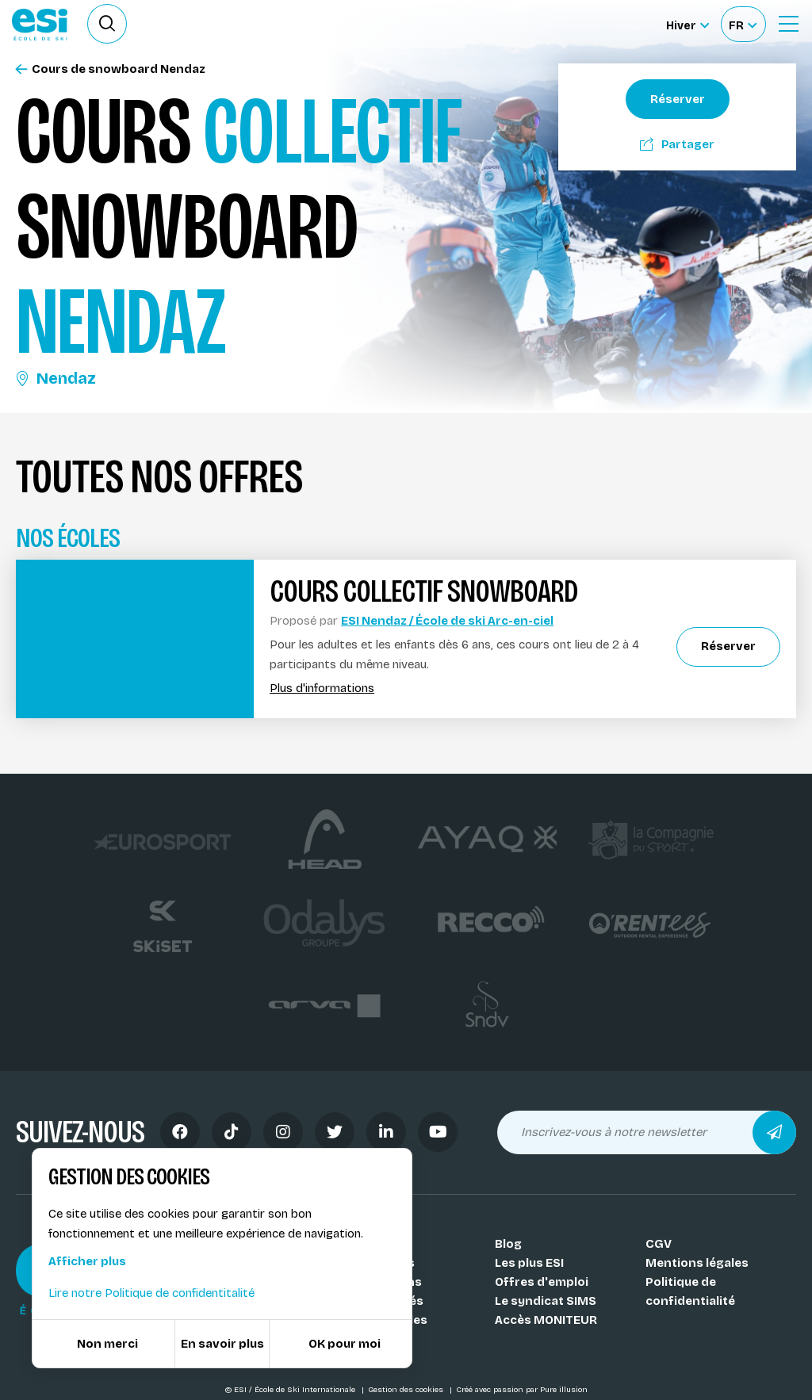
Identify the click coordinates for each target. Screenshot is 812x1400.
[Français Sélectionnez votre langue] (742, 24)
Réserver (677, 99)
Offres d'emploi (541, 1282)
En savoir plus (222, 1344)
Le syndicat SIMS (545, 1301)
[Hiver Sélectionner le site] (687, 24)
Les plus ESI (529, 1263)
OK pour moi (344, 1344)
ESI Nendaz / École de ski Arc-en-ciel (447, 621)
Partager (677, 144)
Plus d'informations (322, 688)
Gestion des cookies (407, 1389)
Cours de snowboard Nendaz (110, 69)
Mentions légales (697, 1263)
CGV (658, 1244)
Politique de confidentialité (690, 1291)
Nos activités (383, 1301)
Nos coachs (379, 1263)
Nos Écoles (377, 1244)
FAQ (355, 1339)
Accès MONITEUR (546, 1320)
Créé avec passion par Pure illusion (522, 1389)
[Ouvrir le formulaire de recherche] (107, 24)
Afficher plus (87, 1261)
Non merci (107, 1344)
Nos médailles (385, 1320)
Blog (508, 1244)
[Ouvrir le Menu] (788, 24)
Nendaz (56, 378)
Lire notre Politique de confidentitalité (151, 1293)
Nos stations (383, 1282)
